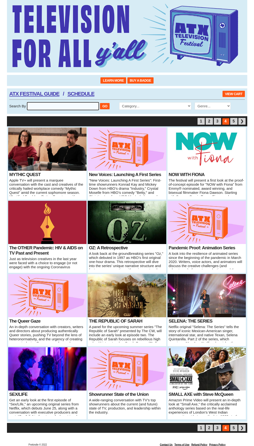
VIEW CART (233, 94)
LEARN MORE (113, 80)
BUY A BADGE (140, 80)
